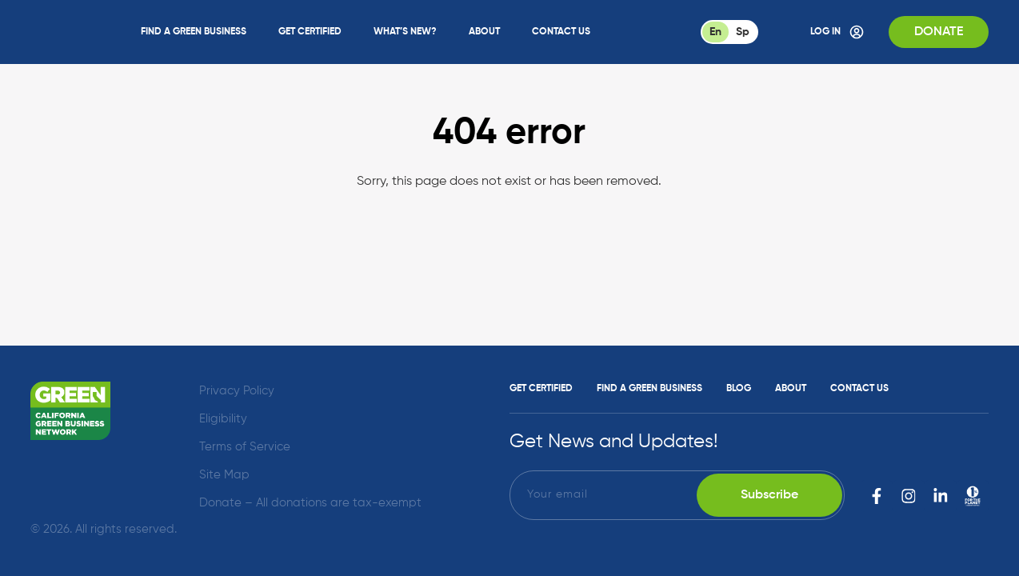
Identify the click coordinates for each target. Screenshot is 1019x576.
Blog (738, 389)
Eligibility (223, 419)
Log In (837, 32)
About (484, 32)
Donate (938, 32)
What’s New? (405, 32)
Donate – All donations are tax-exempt (310, 503)
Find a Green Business (193, 32)
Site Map (224, 475)
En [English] (715, 32)
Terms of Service (244, 447)
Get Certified (310, 32)
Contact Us (561, 32)
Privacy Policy (236, 391)
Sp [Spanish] (742, 32)
